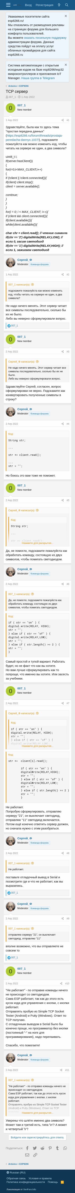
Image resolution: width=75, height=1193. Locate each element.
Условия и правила (40, 1178)
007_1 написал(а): (19, 284)
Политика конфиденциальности (26, 1182)
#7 (68, 703)
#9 (68, 918)
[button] (8, 5)
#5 (68, 500)
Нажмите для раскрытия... (37, 543)
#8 (68, 853)
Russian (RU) (16, 1172)
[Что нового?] (59, 5)
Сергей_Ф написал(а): (21, 361)
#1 (68, 120)
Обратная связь (16, 1178)
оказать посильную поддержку (45, 37)
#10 (67, 983)
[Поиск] (66, 5)
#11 (67, 1070)
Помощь (53, 1182)
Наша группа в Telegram (38, 78)
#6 (68, 584)
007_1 (12, 96)
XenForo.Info (29, 1189)
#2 (68, 274)
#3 (68, 351)
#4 (68, 423)
